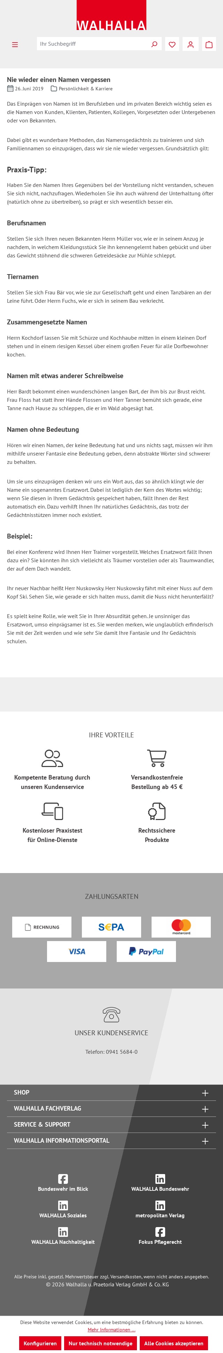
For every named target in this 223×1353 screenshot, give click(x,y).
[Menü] (15, 44)
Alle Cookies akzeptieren (173, 1343)
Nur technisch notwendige (100, 1343)
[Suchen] (154, 43)
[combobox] (92, 43)
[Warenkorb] (209, 44)
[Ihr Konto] (191, 44)
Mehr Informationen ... (112, 1329)
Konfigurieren (40, 1343)
